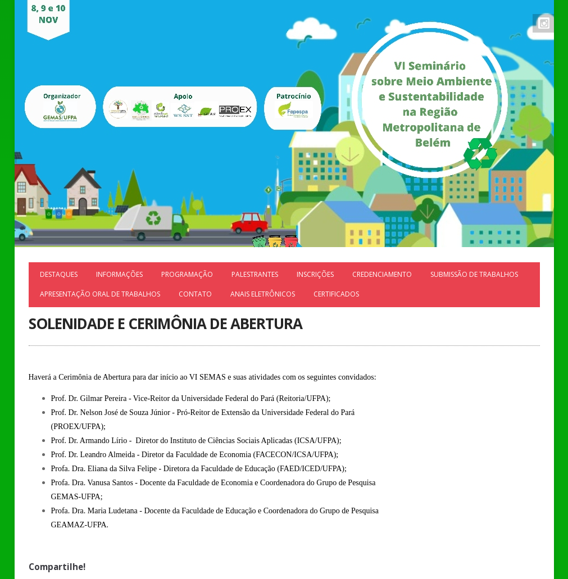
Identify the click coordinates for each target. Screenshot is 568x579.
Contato (195, 294)
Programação (187, 274)
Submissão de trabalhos (474, 274)
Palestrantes (254, 274)
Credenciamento (382, 274)
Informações (119, 274)
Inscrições (315, 274)
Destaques (59, 274)
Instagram (544, 23)
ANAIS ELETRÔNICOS (262, 294)
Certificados (336, 294)
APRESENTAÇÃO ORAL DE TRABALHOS (100, 294)
